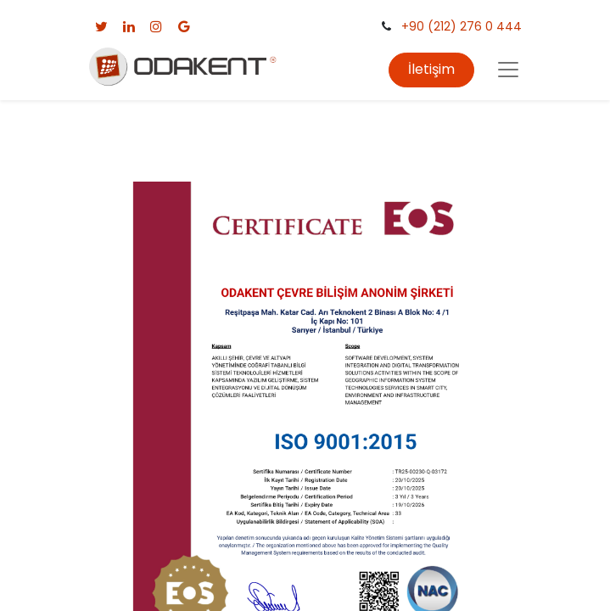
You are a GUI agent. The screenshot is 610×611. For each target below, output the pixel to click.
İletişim (431, 69)
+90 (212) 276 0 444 (461, 26)
